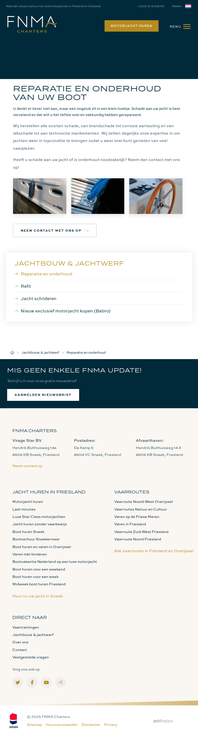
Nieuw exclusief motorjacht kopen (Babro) (65, 311)
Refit (26, 286)
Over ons (20, 642)
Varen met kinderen (29, 554)
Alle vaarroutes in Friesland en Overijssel (154, 550)
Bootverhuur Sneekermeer (36, 539)
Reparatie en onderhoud (46, 274)
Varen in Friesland (130, 524)
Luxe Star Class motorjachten (38, 516)
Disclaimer (90, 724)
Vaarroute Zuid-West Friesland (141, 531)
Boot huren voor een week (35, 576)
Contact (19, 649)
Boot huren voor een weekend (38, 569)
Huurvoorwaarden (62, 724)
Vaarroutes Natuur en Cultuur (140, 509)
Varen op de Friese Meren (136, 516)
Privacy (110, 724)
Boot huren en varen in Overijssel (41, 546)
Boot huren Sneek (28, 531)
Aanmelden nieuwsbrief (43, 394)
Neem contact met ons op (55, 230)
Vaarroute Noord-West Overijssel (143, 501)
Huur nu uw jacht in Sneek (37, 596)
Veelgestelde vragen (30, 657)
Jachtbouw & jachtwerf (69, 263)
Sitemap (34, 724)
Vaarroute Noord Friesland (137, 539)
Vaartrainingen (25, 627)
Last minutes (24, 509)
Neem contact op (27, 465)
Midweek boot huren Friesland (39, 584)
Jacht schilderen (38, 298)
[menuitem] (130, 26)
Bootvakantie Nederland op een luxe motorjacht (54, 561)
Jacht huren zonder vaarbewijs (39, 524)
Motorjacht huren (131, 25)
